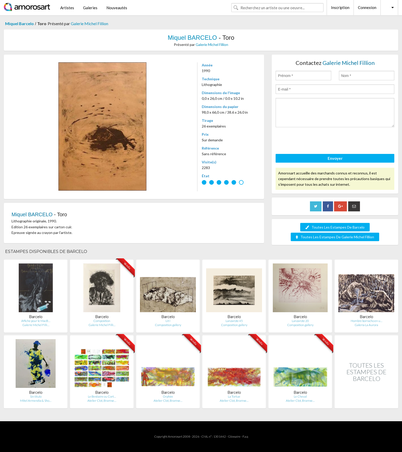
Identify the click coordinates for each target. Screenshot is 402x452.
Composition (101, 321)
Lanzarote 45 (234, 321)
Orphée (168, 396)
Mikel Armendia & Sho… (35, 400)
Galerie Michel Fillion (89, 23)
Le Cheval (300, 396)
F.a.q (245, 436)
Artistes (67, 7)
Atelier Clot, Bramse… (101, 400)
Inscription (340, 7)
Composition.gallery (168, 325)
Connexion (367, 7)
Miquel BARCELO (192, 37)
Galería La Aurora (366, 325)
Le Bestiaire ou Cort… (102, 396)
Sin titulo (36, 396)
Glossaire (234, 436)
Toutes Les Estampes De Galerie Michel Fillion (335, 237)
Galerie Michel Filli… (35, 325)
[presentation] (315, 141)
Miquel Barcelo (19, 23)
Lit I (168, 321)
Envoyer (335, 158)
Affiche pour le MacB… (35, 321)
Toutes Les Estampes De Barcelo (335, 227)
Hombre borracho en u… (366, 321)
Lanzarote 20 (300, 321)
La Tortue (234, 396)
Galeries (90, 7)
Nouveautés (116, 7)
